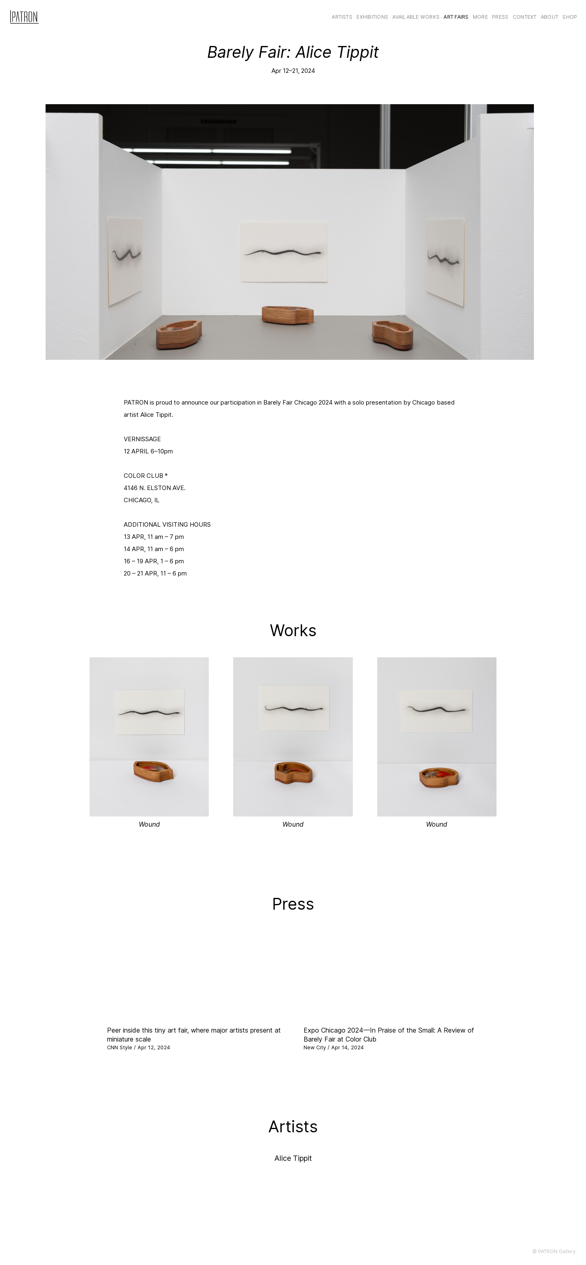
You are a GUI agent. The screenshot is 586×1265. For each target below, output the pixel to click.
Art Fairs (456, 17)
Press (500, 17)
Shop (569, 17)
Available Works (416, 17)
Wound (149, 824)
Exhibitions (372, 17)
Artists (342, 17)
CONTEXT (525, 17)
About (549, 17)
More (480, 17)
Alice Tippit (293, 1158)
